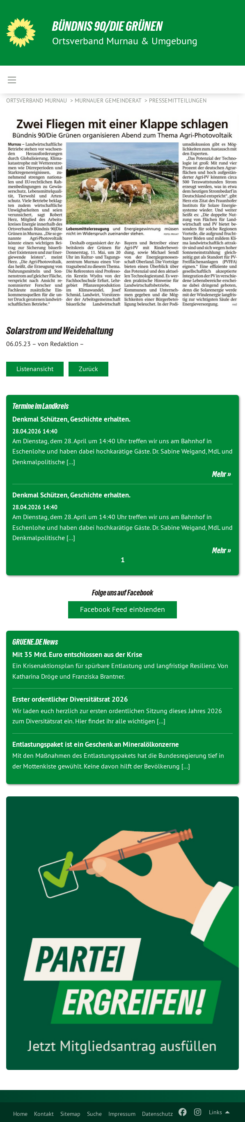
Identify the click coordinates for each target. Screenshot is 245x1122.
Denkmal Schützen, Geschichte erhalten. (71, 419)
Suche (94, 1113)
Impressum (121, 1113)
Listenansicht (34, 369)
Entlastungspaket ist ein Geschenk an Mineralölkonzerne (95, 744)
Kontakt (44, 1113)
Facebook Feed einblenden (122, 609)
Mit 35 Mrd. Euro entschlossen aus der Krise (77, 654)
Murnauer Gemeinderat (109, 100)
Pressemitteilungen (177, 100)
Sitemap (70, 1113)
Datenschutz (157, 1113)
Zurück (88, 369)
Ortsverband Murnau (37, 100)
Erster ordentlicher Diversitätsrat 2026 (70, 699)
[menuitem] (20, 1112)
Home (20, 1113)
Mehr (219, 474)
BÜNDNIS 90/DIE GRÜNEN (107, 26)
